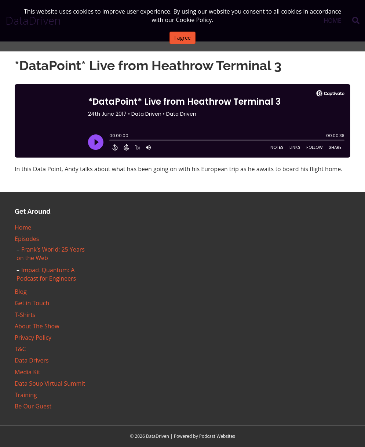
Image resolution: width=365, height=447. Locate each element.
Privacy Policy (33, 338)
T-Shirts (25, 315)
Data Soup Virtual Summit (50, 383)
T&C (20, 349)
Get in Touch (32, 303)
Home (23, 227)
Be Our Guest (33, 406)
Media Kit (27, 372)
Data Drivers (32, 360)
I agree (182, 37)
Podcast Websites (217, 436)
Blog (21, 292)
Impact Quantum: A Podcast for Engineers (46, 274)
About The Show (37, 326)
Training (26, 395)
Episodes (27, 239)
